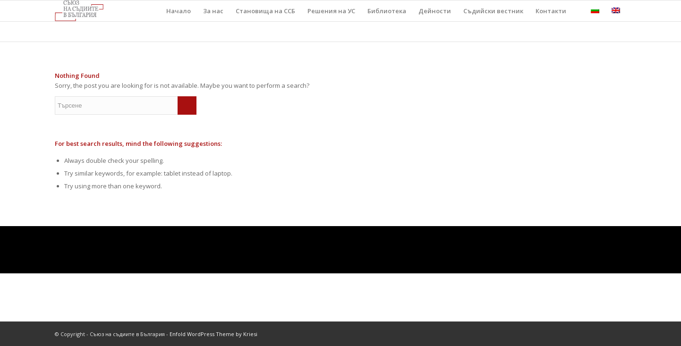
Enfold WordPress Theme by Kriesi (213, 334)
